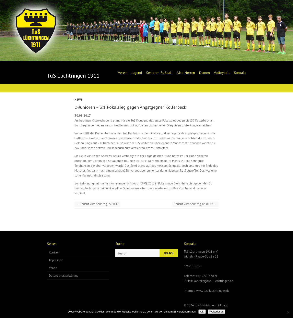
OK (202, 311)
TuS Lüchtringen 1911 (73, 75)
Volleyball (222, 72)
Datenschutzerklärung (63, 275)
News (78, 100)
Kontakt (240, 72)
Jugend (136, 72)
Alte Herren (186, 72)
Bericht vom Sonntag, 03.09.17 (195, 204)
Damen (204, 72)
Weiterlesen (216, 311)
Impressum (56, 260)
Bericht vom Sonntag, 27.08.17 (97, 204)
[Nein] (288, 312)
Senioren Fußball (159, 72)
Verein (122, 72)
